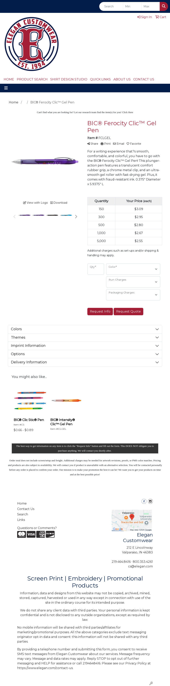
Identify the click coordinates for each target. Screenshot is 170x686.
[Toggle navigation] (6, 88)
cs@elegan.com (140, 566)
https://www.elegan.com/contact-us (45, 668)
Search (22, 514)
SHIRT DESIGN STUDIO (68, 79)
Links (21, 520)
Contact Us (25, 509)
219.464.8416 (121, 562)
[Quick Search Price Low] (132, 6)
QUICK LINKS (100, 79)
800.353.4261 (143, 562)
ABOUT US (122, 79)
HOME (9, 79)
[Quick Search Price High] (150, 6)
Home (22, 503)
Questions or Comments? (37, 528)
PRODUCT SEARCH (32, 79)
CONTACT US (143, 79)
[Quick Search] (111, 6)
